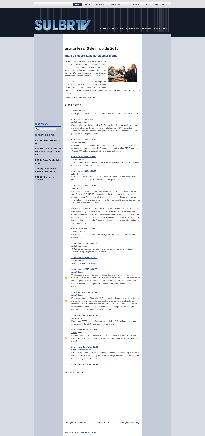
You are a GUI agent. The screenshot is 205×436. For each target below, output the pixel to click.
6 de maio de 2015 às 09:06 (83, 171)
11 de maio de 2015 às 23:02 (84, 243)
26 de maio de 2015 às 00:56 (84, 269)
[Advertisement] (48, 77)
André (74, 272)
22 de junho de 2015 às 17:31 (84, 364)
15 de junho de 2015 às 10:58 (84, 315)
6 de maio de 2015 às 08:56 (83, 139)
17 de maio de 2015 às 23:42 (84, 258)
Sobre (88, 4)
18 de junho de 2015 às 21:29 (84, 330)
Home (77, 4)
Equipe (147, 4)
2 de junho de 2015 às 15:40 (84, 292)
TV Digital (100, 4)
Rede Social (115, 4)
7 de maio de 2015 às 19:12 (83, 185)
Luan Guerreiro (78, 350)
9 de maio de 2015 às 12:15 (83, 229)
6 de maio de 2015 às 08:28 (83, 119)
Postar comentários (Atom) (84, 432)
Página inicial (103, 422)
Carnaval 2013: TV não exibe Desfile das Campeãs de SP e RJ (48, 152)
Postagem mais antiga (130, 422)
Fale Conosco (132, 4)
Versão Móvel (161, 4)
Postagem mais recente (76, 422)
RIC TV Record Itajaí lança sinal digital (91, 55)
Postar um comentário (75, 372)
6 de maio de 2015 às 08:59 (83, 157)
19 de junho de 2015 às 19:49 (84, 347)
